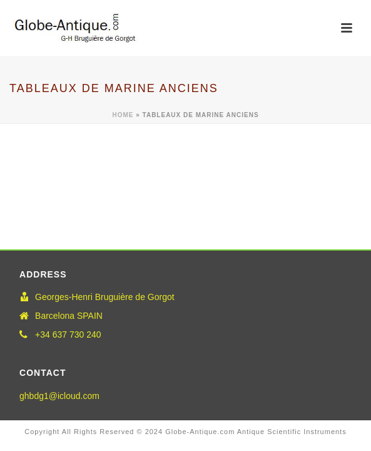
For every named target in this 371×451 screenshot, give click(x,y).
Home (122, 114)
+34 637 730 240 (68, 334)
